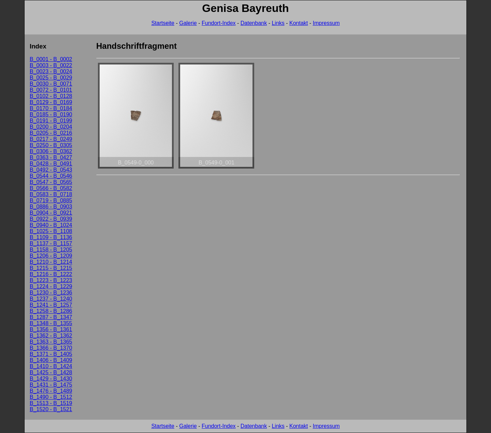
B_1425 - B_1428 (51, 372)
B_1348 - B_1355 (51, 323)
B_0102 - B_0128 (51, 96)
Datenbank (254, 23)
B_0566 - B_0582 (51, 188)
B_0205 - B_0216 (51, 133)
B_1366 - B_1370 (51, 348)
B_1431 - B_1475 (51, 385)
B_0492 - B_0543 (51, 170)
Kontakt (298, 23)
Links (278, 23)
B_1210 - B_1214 (51, 262)
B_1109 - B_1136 (51, 237)
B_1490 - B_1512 (51, 397)
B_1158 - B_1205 (51, 249)
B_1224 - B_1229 (51, 286)
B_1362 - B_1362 (51, 335)
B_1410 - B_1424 (51, 366)
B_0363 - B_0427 (51, 157)
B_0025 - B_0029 (51, 78)
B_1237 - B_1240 (51, 299)
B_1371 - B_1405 (51, 354)
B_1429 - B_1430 (51, 378)
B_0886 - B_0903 (51, 207)
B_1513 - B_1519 (51, 403)
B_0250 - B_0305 (51, 145)
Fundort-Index (219, 23)
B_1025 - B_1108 (51, 231)
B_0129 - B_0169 (51, 102)
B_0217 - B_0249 (51, 139)
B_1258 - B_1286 (51, 311)
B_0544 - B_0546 (51, 176)
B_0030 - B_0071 (51, 84)
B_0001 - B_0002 (51, 59)
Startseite (162, 23)
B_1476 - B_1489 (51, 391)
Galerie (188, 23)
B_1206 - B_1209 (51, 256)
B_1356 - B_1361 (51, 329)
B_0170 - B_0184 (51, 108)
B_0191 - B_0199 (51, 121)
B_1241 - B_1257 (51, 305)
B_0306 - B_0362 (51, 151)
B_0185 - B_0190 (51, 114)
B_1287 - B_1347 (51, 317)
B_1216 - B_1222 (51, 274)
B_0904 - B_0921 (51, 213)
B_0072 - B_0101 (51, 90)
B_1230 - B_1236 (51, 292)
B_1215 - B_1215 (51, 268)
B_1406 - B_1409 (51, 360)
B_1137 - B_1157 (51, 243)
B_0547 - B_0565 (51, 182)
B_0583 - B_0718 (51, 194)
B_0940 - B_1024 (51, 225)
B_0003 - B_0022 (51, 65)
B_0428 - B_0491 (51, 164)
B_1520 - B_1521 (51, 409)
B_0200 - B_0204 (51, 127)
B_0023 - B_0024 (51, 71)
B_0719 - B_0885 (51, 200)
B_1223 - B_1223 (51, 280)
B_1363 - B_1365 (51, 342)
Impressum (326, 23)
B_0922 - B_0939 (51, 219)
